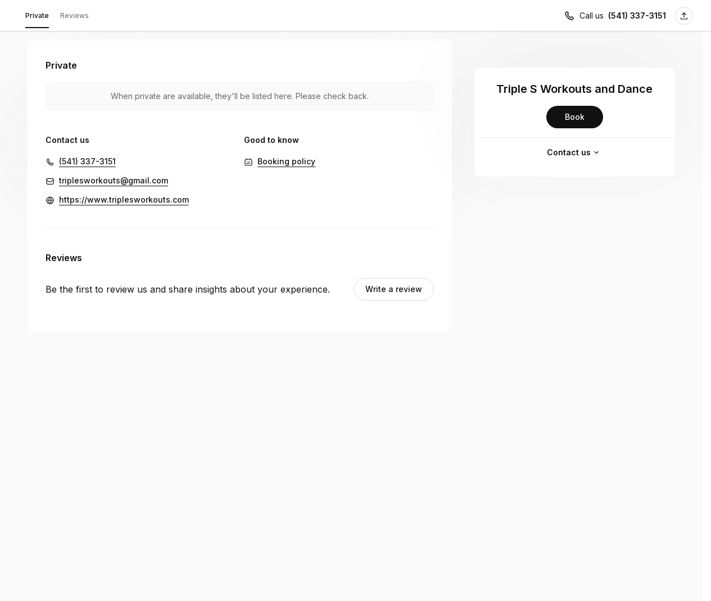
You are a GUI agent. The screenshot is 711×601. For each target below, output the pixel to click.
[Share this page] (684, 16)
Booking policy (286, 161)
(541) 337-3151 (87, 161)
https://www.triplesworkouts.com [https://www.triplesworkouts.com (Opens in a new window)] (124, 199)
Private (37, 17)
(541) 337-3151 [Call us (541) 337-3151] (637, 15)
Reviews (74, 15)
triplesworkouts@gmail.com (113, 180)
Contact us (574, 152)
